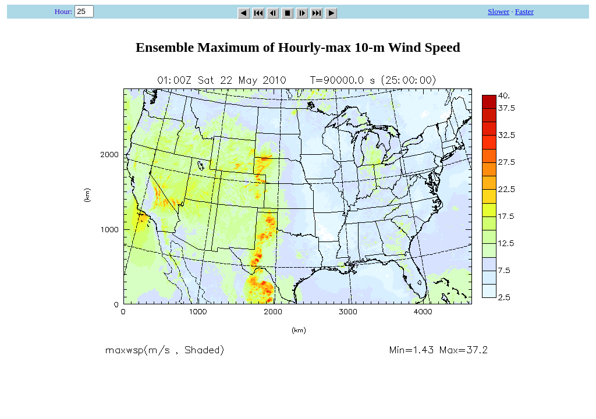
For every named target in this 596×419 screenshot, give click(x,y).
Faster (524, 11)
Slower (498, 11)
